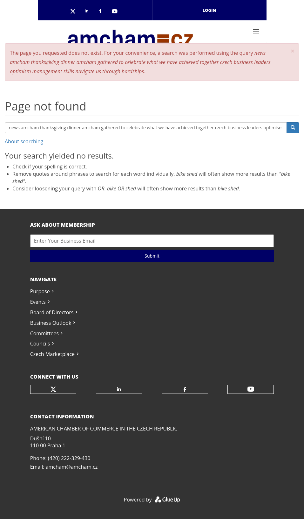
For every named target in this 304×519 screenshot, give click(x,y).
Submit (152, 256)
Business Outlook (50, 322)
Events (38, 301)
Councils (40, 343)
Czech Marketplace (52, 354)
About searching (24, 141)
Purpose (40, 291)
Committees (44, 333)
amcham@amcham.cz (72, 466)
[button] (292, 51)
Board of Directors (52, 312)
